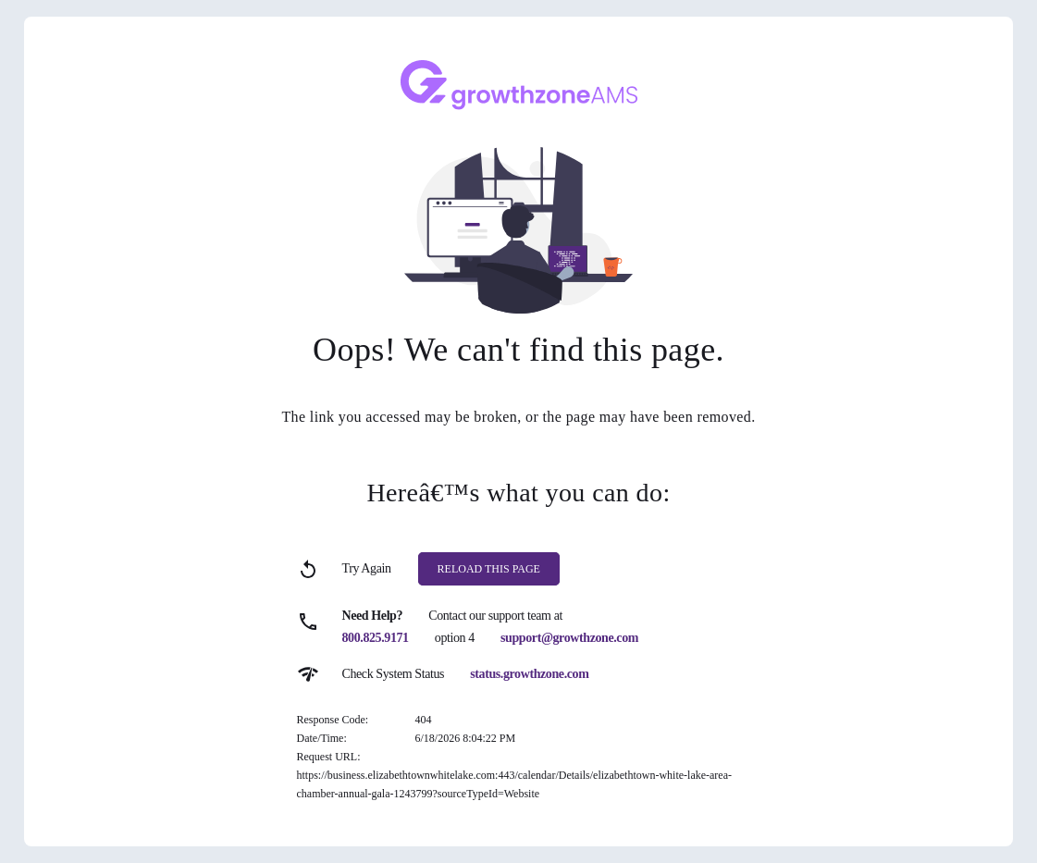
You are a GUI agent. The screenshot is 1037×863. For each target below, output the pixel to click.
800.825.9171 (375, 638)
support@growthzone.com (569, 638)
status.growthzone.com (529, 674)
